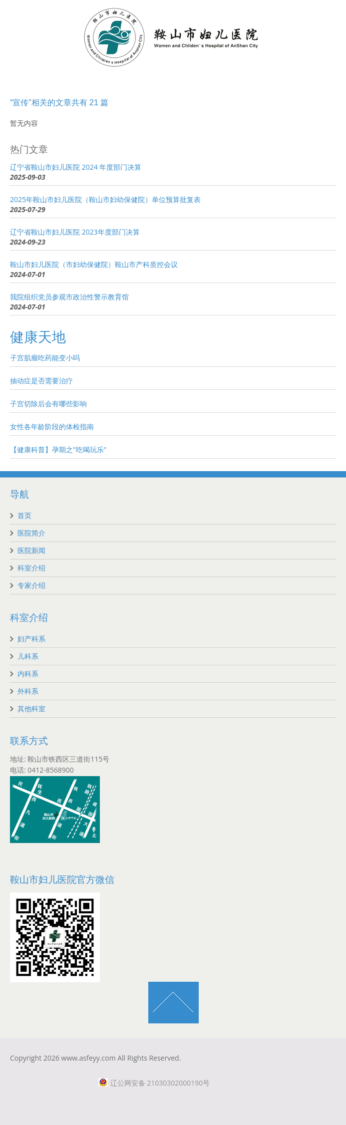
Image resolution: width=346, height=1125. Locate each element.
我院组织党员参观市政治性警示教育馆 (69, 296)
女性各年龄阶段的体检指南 (52, 426)
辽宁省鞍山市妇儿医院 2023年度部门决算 (75, 232)
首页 (24, 515)
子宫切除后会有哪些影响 (48, 403)
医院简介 (31, 533)
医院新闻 (31, 550)
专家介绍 (31, 585)
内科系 (27, 673)
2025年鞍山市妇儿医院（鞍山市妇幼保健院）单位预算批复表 (105, 199)
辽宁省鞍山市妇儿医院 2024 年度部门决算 (75, 167)
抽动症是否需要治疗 (41, 380)
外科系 (27, 691)
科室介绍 (31, 567)
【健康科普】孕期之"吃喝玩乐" (58, 449)
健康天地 (38, 337)
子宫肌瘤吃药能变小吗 (45, 357)
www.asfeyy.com (88, 1058)
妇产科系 (31, 638)
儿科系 (27, 656)
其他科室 (31, 708)
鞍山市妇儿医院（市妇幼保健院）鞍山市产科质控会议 (94, 264)
